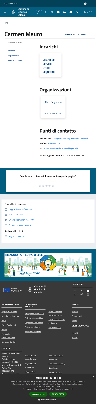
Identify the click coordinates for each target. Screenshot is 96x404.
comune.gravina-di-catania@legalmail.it (61, 148)
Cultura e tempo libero (34, 318)
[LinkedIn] (63, 12)
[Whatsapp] (76, 12)
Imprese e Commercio (34, 322)
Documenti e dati (9, 342)
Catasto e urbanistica (34, 327)
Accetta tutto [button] (38, 394)
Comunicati (77, 316)
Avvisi (74, 320)
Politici (4, 329)
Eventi (75, 337)
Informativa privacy (56, 363)
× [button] (93, 377)
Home (5, 22)
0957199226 (54, 143)
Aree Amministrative (10, 316)
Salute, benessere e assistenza (56, 321)
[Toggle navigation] (5, 11)
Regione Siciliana (11, 3)
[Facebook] (44, 12)
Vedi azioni (83, 34)
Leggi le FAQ (30, 371)
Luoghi (75, 333)
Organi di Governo (9, 311)
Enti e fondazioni (9, 325)
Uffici (4, 320)
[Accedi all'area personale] (85, 3)
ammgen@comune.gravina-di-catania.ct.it (70, 138)
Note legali (53, 367)
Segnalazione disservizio (30, 365)
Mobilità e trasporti (33, 331)
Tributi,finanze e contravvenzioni (55, 313)
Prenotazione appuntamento (31, 357)
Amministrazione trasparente (55, 357)
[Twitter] (51, 12)
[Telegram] (69, 12)
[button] (48, 399)
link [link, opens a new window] (72, 389)
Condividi (70, 34)
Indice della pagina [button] (15, 42)
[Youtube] (57, 12)
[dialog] (48, 389)
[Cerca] (90, 12)
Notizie (75, 311)
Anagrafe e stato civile (34, 313)
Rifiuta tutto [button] (58, 394)
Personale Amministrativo (8, 336)
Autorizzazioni (54, 327)
